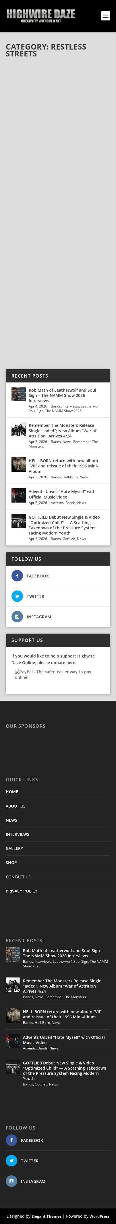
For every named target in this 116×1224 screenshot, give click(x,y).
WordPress (99, 1216)
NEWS (11, 820)
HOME (12, 791)
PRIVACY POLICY (21, 891)
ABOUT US (16, 806)
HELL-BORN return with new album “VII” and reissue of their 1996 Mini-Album (63, 466)
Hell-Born (70, 477)
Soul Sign (36, 410)
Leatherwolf (90, 406)
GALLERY (14, 848)
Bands (56, 406)
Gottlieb (69, 538)
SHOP (11, 862)
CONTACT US (18, 877)
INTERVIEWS (17, 834)
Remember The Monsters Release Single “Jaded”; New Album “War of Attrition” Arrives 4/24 (62, 430)
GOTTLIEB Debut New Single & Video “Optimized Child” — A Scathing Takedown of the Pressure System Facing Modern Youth (64, 525)
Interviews (71, 406)
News (67, 441)
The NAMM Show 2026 (63, 410)
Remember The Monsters (65, 996)
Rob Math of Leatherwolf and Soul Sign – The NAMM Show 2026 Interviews (62, 395)
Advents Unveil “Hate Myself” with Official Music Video (62, 494)
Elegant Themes (46, 1216)
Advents (57, 502)
